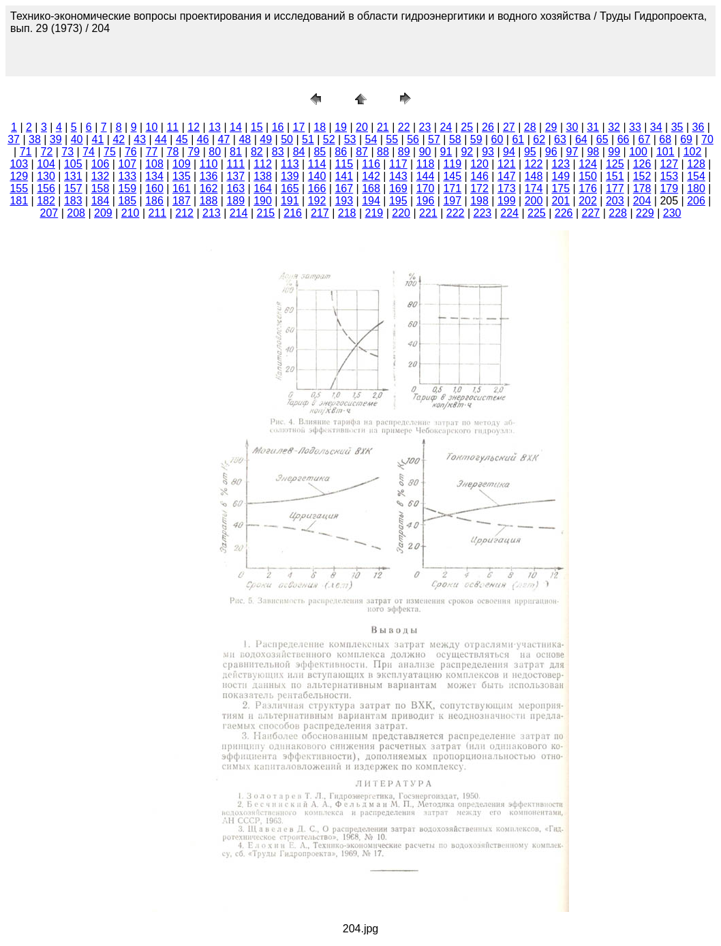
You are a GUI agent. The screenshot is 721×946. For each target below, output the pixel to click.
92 (467, 151)
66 (623, 139)
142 (371, 176)
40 (77, 139)
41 (98, 139)
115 (344, 164)
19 (341, 127)
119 (452, 164)
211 (158, 213)
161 (181, 188)
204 (642, 201)
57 (434, 139)
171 (452, 188)
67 (644, 139)
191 (290, 201)
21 (383, 127)
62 (539, 139)
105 (73, 164)
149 (560, 176)
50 (287, 139)
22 (404, 127)
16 (278, 127)
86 (341, 151)
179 (669, 188)
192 (317, 201)
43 (140, 139)
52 (329, 139)
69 (686, 139)
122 (534, 164)
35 (677, 127)
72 (47, 151)
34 (656, 127)
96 (551, 151)
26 (488, 127)
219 (374, 213)
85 (319, 151)
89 (404, 151)
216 (292, 213)
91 (446, 151)
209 (103, 213)
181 (19, 201)
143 (398, 176)
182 (46, 201)
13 (215, 127)
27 (509, 127)
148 (534, 176)
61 (518, 139)
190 (263, 201)
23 (425, 127)
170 (425, 188)
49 (266, 139)
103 (19, 164)
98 (593, 151)
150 (588, 176)
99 (614, 151)
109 (181, 164)
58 (455, 139)
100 (638, 151)
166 (317, 188)
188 (209, 201)
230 (672, 213)
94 (509, 151)
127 (669, 164)
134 (154, 176)
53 (350, 139)
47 (224, 139)
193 (344, 201)
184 (100, 201)
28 (530, 127)
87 (362, 151)
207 (49, 213)
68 (665, 139)
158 (100, 188)
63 (560, 139)
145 (452, 176)
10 (152, 127)
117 (398, 164)
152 (642, 176)
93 (488, 151)
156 (46, 188)
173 (506, 188)
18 (319, 127)
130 (46, 176)
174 (534, 188)
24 (446, 127)
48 (245, 139)
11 (172, 127)
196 (425, 201)
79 (193, 151)
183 (73, 201)
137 (235, 176)
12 (193, 127)
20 (362, 127)
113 (290, 164)
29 (551, 127)
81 (236, 151)
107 (127, 164)
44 (161, 139)
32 (614, 127)
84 (299, 151)
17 (299, 127)
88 (383, 151)
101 (665, 151)
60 (497, 139)
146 (479, 176)
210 (130, 213)
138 (263, 176)
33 (635, 127)
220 (401, 213)
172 (479, 188)
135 (181, 176)
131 (73, 176)
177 (615, 188)
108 (154, 164)
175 (560, 188)
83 (278, 151)
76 (131, 151)
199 (506, 201)
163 (235, 188)
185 (127, 201)
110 (209, 164)
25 (467, 127)
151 (615, 176)
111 (235, 164)
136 (209, 176)
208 (76, 213)
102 (693, 151)
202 (588, 201)
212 (184, 213)
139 (290, 176)
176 (588, 188)
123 (560, 164)
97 (572, 151)
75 (110, 151)
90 (425, 151)
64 (581, 139)
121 (506, 164)
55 (392, 139)
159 (127, 188)
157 (73, 188)
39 (56, 139)
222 (455, 213)
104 (46, 164)
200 (534, 201)
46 (203, 139)
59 (476, 139)
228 (618, 213)
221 (428, 213)
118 (425, 164)
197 (452, 201)
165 (290, 188)
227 (591, 213)
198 (479, 201)
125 (615, 164)
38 (35, 139)
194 (371, 201)
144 (425, 176)
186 (154, 201)
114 (317, 164)
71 (26, 151)
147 (506, 176)
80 (215, 151)
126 (642, 164)
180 (696, 188)
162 (209, 188)
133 (127, 176)
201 (560, 201)
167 (344, 188)
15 (257, 127)
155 (19, 188)
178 (642, 188)
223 (483, 213)
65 (602, 139)
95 (530, 151)
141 (344, 176)
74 (88, 151)
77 (152, 151)
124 (588, 164)
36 (698, 127)
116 (371, 164)
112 (263, 164)
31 (593, 127)
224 (509, 213)
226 (564, 213)
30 (572, 127)
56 (413, 139)
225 (536, 213)
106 (100, 164)
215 (266, 213)
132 (100, 176)
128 (696, 164)
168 (371, 188)
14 (236, 127)
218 (347, 213)
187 (181, 201)
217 (320, 213)
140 (317, 176)
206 (696, 201)
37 (13, 139)
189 (235, 201)
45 (182, 139)
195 (398, 201)
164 (263, 188)
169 (398, 188)
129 (19, 176)
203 (615, 201)
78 (173, 151)
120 (479, 164)
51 (308, 139)
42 (118, 139)
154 (696, 176)
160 (154, 188)
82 (257, 151)
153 (669, 176)
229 (645, 213)
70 (707, 139)
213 (211, 213)
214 (239, 213)
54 (371, 139)
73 (67, 151)
